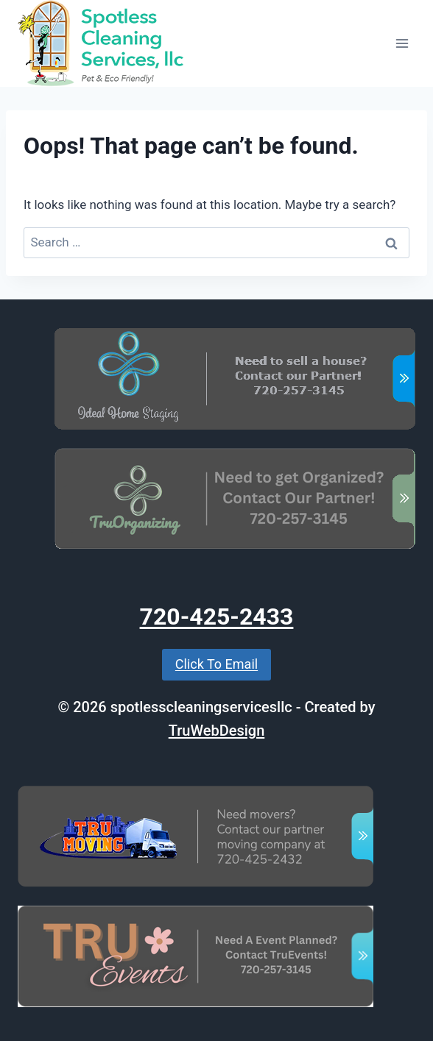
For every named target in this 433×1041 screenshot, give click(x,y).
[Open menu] (401, 43)
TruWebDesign (217, 730)
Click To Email (216, 664)
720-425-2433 (217, 616)
